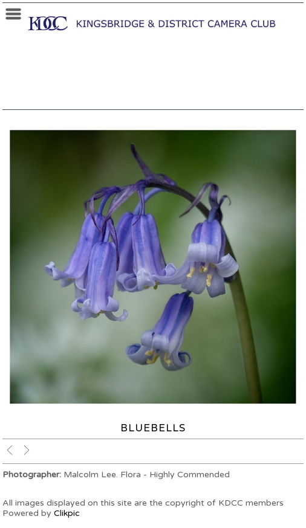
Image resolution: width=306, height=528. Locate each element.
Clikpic (67, 513)
